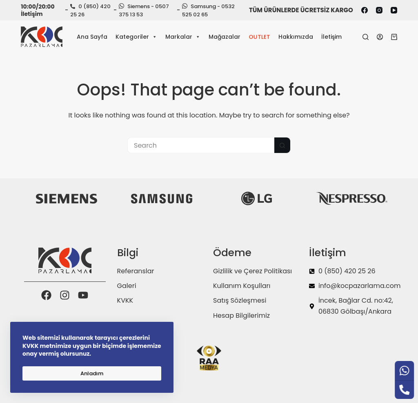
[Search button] (282, 145)
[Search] (365, 37)
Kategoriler (136, 36)
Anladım (91, 373)
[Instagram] (379, 10)
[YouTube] (394, 10)
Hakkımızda (295, 37)
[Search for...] (200, 145)
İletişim (331, 37)
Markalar (182, 36)
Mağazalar (224, 37)
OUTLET (259, 37)
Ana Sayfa (92, 37)
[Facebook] (364, 10)
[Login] (380, 37)
